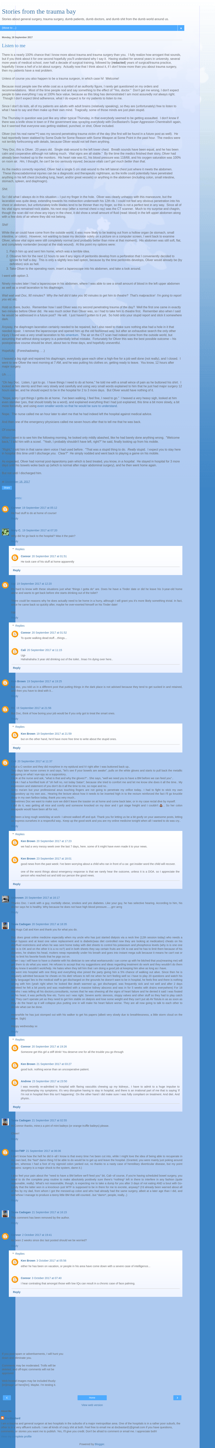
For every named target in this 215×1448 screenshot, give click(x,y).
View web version (92, 1405)
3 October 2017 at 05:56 (51, 1260)
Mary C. (16, 530)
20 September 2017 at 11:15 (44, 650)
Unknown (17, 897)
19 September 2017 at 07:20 (39, 530)
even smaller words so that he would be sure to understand (77, 406)
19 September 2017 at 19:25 (44, 681)
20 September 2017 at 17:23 (53, 841)
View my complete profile (16, 1436)
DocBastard (12, 1418)
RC (13, 708)
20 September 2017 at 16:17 (42, 897)
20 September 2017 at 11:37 (34, 761)
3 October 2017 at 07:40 (47, 1278)
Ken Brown (18, 681)
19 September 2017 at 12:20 (34, 583)
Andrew (26, 1081)
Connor (16, 507)
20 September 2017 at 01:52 (49, 632)
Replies (20, 549)
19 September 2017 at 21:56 (33, 708)
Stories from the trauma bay (39, 11)
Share (7, 487)
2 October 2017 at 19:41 (37, 1234)
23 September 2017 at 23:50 (49, 1081)
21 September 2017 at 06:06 (43, 1150)
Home (92, 1397)
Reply (14, 518)
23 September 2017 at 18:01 (53, 858)
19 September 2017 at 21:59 (53, 733)
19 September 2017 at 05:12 (39, 507)
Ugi (13, 583)
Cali (23, 650)
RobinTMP (18, 1150)
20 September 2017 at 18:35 (49, 924)
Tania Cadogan (21, 924)
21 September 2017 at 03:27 (53, 1064)
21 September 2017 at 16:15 (49, 1212)
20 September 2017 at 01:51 (49, 556)
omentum (72, 335)
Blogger (99, 1444)
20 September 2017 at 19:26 (49, 1046)
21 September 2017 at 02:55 (49, 1120)
